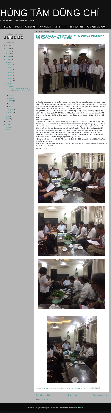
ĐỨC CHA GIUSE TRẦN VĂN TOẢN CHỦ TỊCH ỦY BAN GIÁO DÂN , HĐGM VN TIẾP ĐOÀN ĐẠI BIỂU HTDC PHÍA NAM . (70, 37)
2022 (7, 124)
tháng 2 (10, 64)
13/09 (11, 98)
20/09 (11, 103)
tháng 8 (10, 81)
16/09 (11, 101)
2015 (7, 54)
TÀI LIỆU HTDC (31, 27)
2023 (7, 127)
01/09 (11, 86)
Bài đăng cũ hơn (100, 395)
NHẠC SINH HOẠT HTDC (74, 27)
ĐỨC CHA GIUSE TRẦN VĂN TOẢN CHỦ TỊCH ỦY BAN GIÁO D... (20, 90)
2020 (7, 119)
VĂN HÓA (57, 27)
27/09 (11, 106)
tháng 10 (10, 110)
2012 (7, 45)
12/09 (11, 95)
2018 (7, 62)
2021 (7, 121)
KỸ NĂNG (18, 27)
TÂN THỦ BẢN (45, 27)
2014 (7, 51)
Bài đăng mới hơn (44, 395)
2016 (7, 56)
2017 (7, 59)
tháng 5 (10, 72)
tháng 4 (10, 70)
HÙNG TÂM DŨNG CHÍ (49, 13)
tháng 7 (10, 78)
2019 (7, 116)
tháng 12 (10, 112)
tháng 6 (10, 75)
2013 (7, 48)
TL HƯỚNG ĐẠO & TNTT (96, 27)
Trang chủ (7, 27)
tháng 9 (10, 84)
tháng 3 (10, 67)
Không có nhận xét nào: (79, 388)
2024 (7, 130)
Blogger (80, 408)
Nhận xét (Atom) (47, 399)
